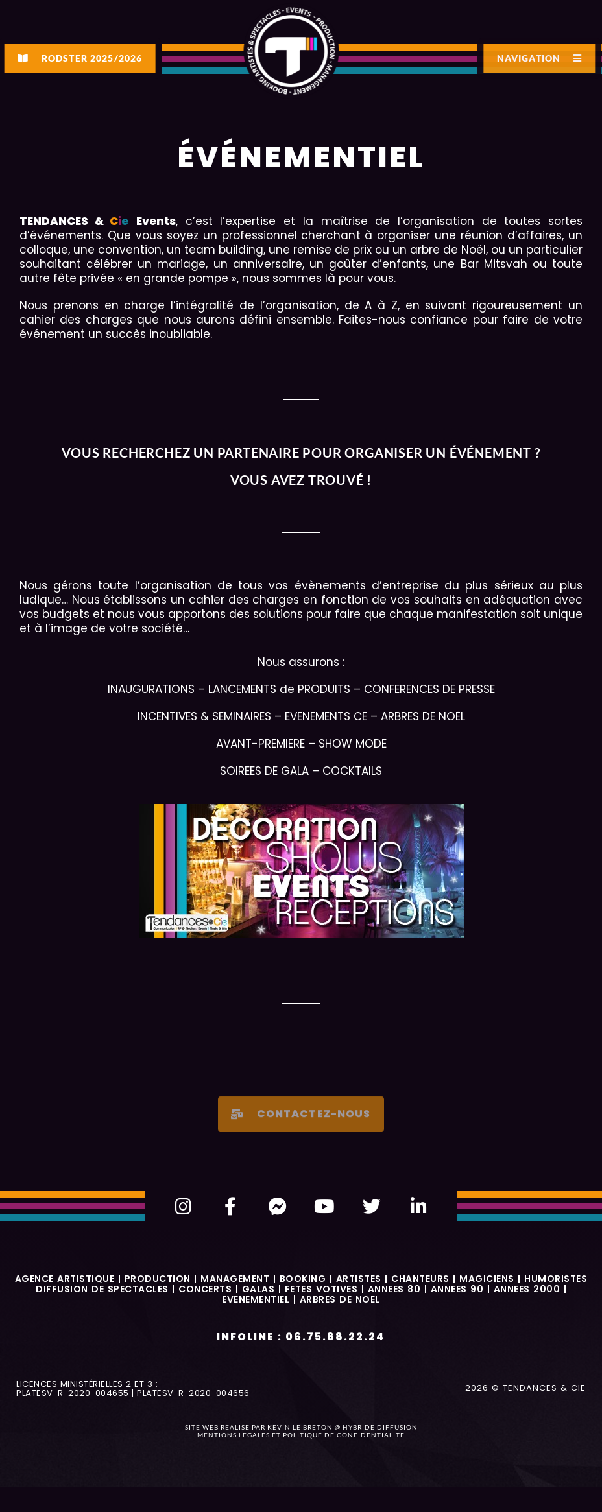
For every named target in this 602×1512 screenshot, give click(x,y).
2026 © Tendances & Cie (525, 1388)
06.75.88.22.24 (335, 1336)
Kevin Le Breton (300, 1427)
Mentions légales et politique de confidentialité (301, 1435)
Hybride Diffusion (380, 1427)
